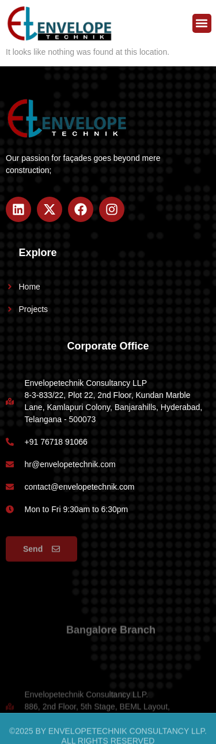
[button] (201, 23)
